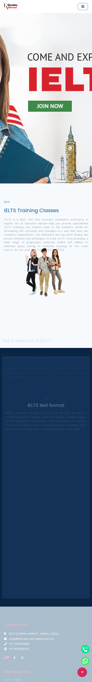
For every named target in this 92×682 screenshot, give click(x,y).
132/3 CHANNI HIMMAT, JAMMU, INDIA (31, 634)
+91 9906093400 (16, 644)
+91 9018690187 (16, 649)
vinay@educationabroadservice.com (29, 639)
